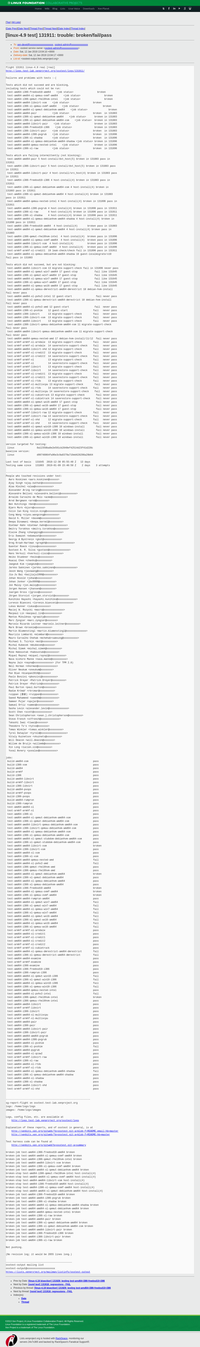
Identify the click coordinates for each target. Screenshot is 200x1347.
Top (8, 22)
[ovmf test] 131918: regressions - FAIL (49, 1284)
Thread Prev (36, 28)
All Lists (16, 22)
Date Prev (11, 28)
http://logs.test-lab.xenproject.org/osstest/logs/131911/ (45, 71)
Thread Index (78, 28)
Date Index (64, 28)
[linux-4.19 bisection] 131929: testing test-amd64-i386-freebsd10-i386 (66, 1280)
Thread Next (50, 28)
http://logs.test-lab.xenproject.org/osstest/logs (45, 1120)
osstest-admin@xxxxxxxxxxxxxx (71, 44)
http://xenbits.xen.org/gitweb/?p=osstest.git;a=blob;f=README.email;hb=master (65, 1131)
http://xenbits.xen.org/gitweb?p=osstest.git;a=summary (49, 1145)
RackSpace (61, 1338)
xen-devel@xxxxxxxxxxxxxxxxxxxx (35, 44)
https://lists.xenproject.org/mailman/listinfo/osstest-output (48, 1272)
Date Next (23, 28)
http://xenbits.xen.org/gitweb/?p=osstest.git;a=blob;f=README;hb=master (61, 1134)
